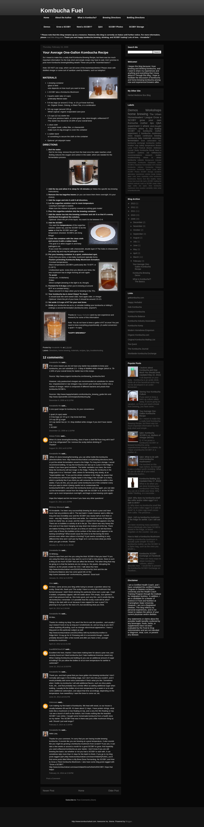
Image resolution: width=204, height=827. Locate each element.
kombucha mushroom (151, 133)
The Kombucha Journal (138, 349)
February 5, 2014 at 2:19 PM (60, 725)
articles (147, 174)
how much (136, 181)
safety (141, 145)
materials (74, 350)
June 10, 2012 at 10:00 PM (60, 666)
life (141, 181)
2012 (133, 207)
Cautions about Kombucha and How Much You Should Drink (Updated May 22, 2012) (150, 371)
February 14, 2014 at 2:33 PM (61, 773)
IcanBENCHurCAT (57, 649)
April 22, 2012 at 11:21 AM (60, 644)
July (135, 241)
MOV (159, 169)
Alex (51, 583)
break (153, 174)
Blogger (129, 821)
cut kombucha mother (149, 131)
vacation (142, 188)
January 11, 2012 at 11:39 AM (61, 545)
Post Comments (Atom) (86, 800)
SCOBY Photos (116, 27)
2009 (133, 219)
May (135, 249)
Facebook (138, 165)
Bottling (158, 129)
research (148, 155)
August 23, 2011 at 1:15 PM (60, 502)
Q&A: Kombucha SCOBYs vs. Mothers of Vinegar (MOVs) (150, 435)
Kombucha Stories (144, 169)
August (136, 238)
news (130, 136)
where (146, 126)
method (130, 183)
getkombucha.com (136, 298)
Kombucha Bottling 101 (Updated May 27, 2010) (150, 479)
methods (137, 183)
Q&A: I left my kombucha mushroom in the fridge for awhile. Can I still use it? (144, 519)
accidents (158, 172)
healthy (153, 179)
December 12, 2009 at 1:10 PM (62, 431)
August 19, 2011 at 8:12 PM (60, 448)
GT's (154, 165)
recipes (82, 350)
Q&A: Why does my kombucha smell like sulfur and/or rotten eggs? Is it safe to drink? (144, 500)
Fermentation (147, 165)
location (131, 145)
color (134, 176)
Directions (53, 350)
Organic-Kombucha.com (138, 335)
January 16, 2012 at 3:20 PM (61, 578)
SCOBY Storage (136, 27)
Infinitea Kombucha (145, 167)
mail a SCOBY (148, 181)
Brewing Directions (112, 17)
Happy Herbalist (83, 315)
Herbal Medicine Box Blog (139, 95)
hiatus (159, 179)
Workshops (153, 110)
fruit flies (146, 179)
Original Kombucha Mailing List (141, 339)
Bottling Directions (136, 17)
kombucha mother (153, 143)
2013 (133, 203)
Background (149, 160)
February (137, 261)
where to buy (146, 129)
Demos (47, 27)
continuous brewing (152, 136)
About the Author (63, 17)
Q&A (100, 27)
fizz (160, 141)
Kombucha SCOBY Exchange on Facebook (150, 554)
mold (142, 183)
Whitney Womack (56, 507)
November (138, 226)
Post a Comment (53, 778)
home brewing (64, 350)
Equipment (152, 162)
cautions (140, 153)
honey (130, 181)
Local (154, 169)
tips (88, 350)
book (143, 141)
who (138, 190)
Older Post (113, 790)
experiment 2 (134, 133)
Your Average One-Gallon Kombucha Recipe (142, 266)
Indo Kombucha (135, 307)
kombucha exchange (136, 143)
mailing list (157, 181)
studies (158, 155)
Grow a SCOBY (63, 27)
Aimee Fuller (54, 436)
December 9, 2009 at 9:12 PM (61, 400)
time (137, 188)
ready (155, 183)
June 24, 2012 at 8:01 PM (59, 697)
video (155, 188)
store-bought (155, 126)
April (135, 253)
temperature (150, 145)
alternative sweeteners (136, 174)
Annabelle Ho (55, 362)
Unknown (53, 702)
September (138, 234)
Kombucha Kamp (135, 325)
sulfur (135, 186)
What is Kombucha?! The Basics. (142, 280)
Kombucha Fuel (62, 10)
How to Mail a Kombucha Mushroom (144, 536)
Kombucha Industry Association (141, 321)
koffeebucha (156, 153)
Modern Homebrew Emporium (141, 330)
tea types (143, 186)
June (135, 245)
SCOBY (131, 131)
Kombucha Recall (147, 150)
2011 (133, 211)
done (139, 176)
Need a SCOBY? (84, 27)
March (136, 257)
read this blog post (55, 37)
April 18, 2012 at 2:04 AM (59, 608)
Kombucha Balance (136, 316)
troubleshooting (96, 350)
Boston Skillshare (153, 148)
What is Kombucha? (87, 17)
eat (148, 153)
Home (46, 17)
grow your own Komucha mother (144, 121)
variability (149, 188)
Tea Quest (132, 344)
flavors (139, 179)
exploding (145, 176)
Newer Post (48, 790)
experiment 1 (135, 126)
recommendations (135, 155)
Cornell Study (133, 150)
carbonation (151, 141)
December (138, 222)
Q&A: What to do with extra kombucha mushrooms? (149, 459)
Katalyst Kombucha (136, 312)
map (136, 145)
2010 (133, 215)
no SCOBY (148, 183)
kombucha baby (135, 138)
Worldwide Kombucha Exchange (142, 353)
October (137, 230)
